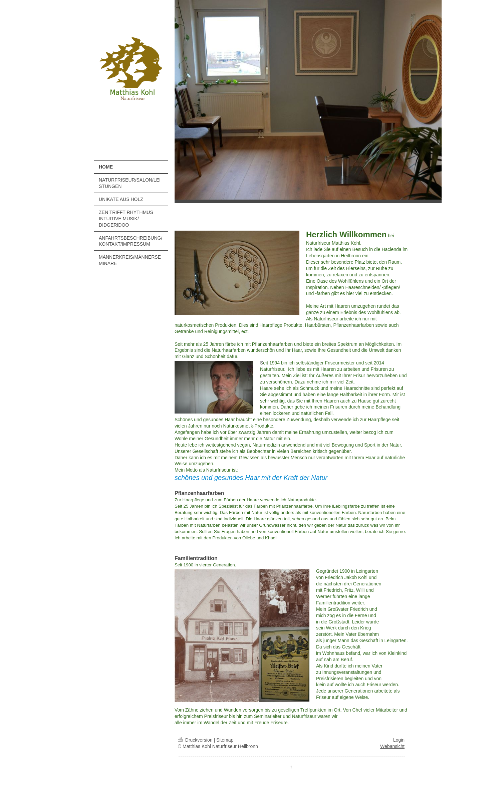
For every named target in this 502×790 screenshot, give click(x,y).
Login (399, 740)
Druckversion (196, 740)
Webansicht (392, 746)
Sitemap (224, 740)
